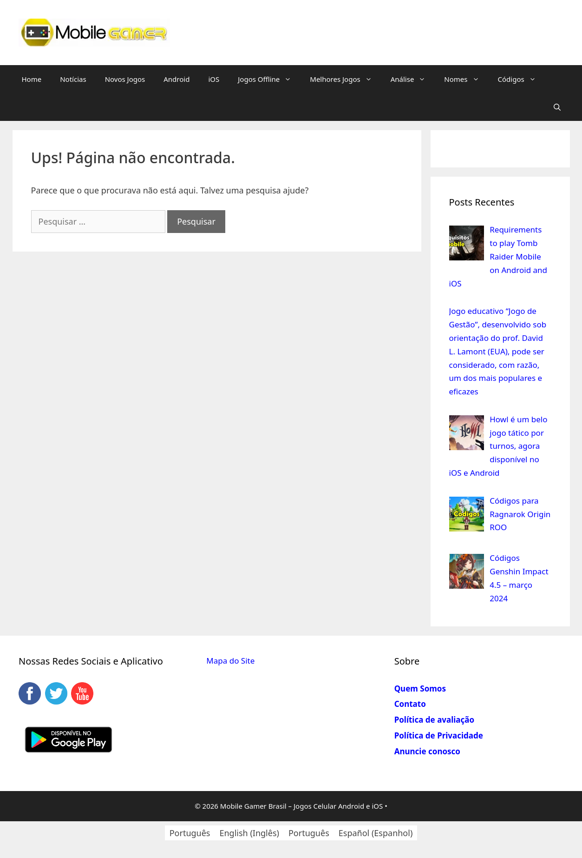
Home (32, 79)
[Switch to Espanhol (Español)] (376, 832)
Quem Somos (420, 688)
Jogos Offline (269, 79)
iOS (213, 79)
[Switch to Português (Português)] (190, 832)
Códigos (521, 79)
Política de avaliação (434, 719)
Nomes (466, 79)
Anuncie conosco (427, 751)
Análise (413, 79)
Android (176, 79)
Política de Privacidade (438, 735)
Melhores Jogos (345, 79)
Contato (410, 703)
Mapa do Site (230, 660)
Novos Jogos (125, 79)
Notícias (73, 79)
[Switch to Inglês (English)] (249, 832)
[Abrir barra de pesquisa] (557, 107)
